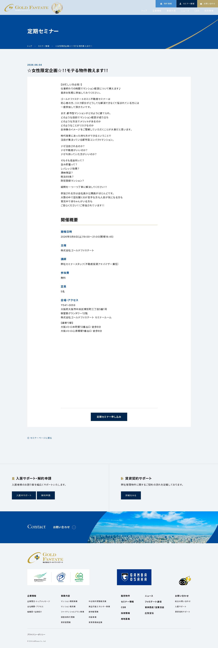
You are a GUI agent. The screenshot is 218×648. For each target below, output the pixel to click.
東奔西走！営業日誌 (154, 607)
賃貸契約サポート (182, 612)
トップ (144, 11)
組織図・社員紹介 (34, 612)
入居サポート (180, 606)
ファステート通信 (153, 601)
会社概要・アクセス (35, 606)
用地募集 (125, 619)
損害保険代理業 (68, 617)
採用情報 (209, 11)
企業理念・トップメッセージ (38, 601)
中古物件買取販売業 (98, 601)
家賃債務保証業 (96, 622)
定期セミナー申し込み (109, 416)
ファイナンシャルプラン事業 (72, 612)
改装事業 (93, 617)
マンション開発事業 (69, 601)
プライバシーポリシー (36, 634)
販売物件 (125, 596)
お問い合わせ (61, 527)
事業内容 (171, 11)
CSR (197, 11)
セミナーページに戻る (41, 438)
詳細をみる (130, 495)
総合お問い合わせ (183, 601)
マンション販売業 (68, 606)
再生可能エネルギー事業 (99, 606)
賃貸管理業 (66, 622)
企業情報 (157, 11)
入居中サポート (24, 495)
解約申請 (45, 495)
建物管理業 (94, 612)
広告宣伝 (149, 613)
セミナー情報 (127, 601)
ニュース (185, 11)
